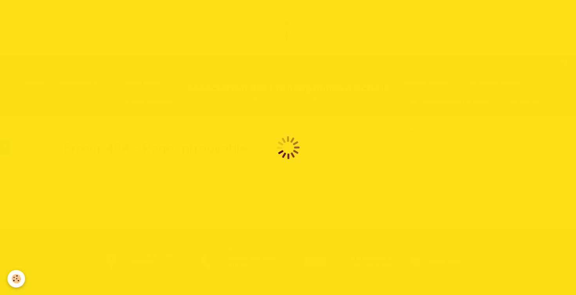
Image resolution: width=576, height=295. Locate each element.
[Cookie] (16, 279)
